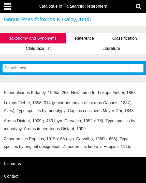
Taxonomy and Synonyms (33, 38)
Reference (84, 38)
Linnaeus (12, 164)
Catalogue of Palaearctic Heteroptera (73, 6)
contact (11, 176)
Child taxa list (38, 48)
